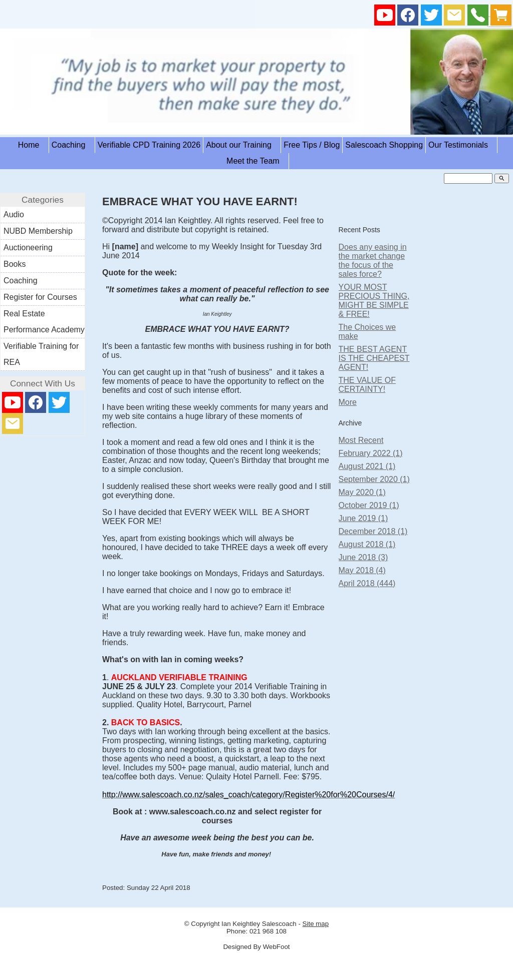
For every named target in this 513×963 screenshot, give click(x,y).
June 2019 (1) (363, 518)
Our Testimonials (461, 145)
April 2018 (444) (367, 583)
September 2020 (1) (374, 479)
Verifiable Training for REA (41, 354)
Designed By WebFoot (256, 946)
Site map (316, 923)
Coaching (72, 145)
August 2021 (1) (367, 466)
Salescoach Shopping (384, 145)
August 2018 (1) (367, 544)
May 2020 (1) (362, 492)
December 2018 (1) (373, 531)
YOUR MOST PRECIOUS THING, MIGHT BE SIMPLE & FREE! (374, 300)
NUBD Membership (38, 231)
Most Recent (361, 440)
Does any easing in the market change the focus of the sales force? (373, 260)
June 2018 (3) (363, 557)
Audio (14, 214)
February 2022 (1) (371, 453)
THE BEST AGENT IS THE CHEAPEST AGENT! (374, 358)
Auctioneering (28, 247)
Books (15, 264)
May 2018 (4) (362, 570)
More (348, 402)
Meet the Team (256, 161)
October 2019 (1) (369, 505)
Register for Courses (40, 297)
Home (32, 145)
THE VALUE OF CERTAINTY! (367, 384)
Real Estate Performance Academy (44, 321)
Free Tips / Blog (312, 145)
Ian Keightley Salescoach (259, 923)
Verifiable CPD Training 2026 (149, 145)
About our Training (242, 145)
